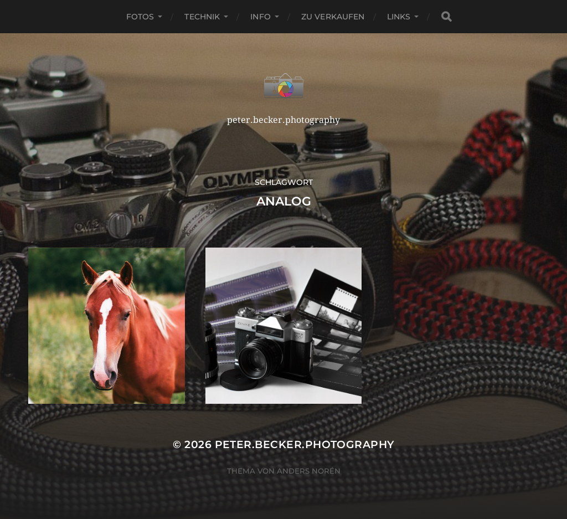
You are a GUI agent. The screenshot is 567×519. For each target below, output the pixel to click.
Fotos (140, 17)
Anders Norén (309, 470)
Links (399, 17)
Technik (202, 17)
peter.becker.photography (304, 444)
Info (260, 17)
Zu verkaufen (333, 17)
